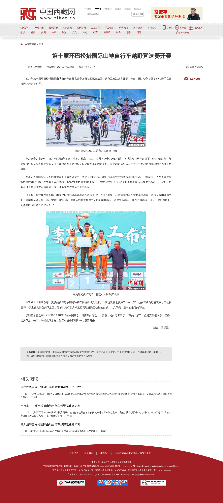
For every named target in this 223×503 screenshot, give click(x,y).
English (118, 9)
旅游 (64, 32)
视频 (33, 32)
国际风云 (53, 27)
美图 (43, 32)
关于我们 (73, 453)
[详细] (34, 397)
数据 (22, 32)
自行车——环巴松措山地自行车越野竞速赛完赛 (50, 405)
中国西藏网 (30, 44)
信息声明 (88, 453)
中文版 (88, 9)
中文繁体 (108, 9)
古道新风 (95, 27)
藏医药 (107, 32)
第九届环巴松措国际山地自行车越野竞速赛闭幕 (50, 424)
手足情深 (109, 27)
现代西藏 (81, 27)
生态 (85, 32)
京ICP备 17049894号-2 (121, 474)
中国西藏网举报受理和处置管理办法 (133, 453)
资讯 (41, 44)
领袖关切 (25, 27)
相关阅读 (29, 379)
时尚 (118, 32)
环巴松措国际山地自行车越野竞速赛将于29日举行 (51, 387)
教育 (95, 32)
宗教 (129, 32)
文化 (74, 32)
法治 (54, 32)
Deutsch (127, 9)
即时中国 (39, 27)
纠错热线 (104, 453)
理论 (139, 32)
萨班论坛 (123, 27)
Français (137, 9)
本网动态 (151, 27)
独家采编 (67, 27)
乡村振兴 (137, 27)
